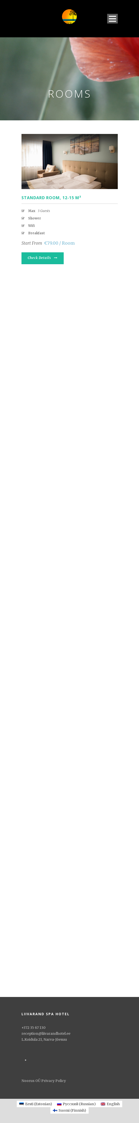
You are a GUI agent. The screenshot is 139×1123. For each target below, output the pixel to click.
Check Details (43, 258)
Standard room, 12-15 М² (51, 197)
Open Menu (112, 18)
